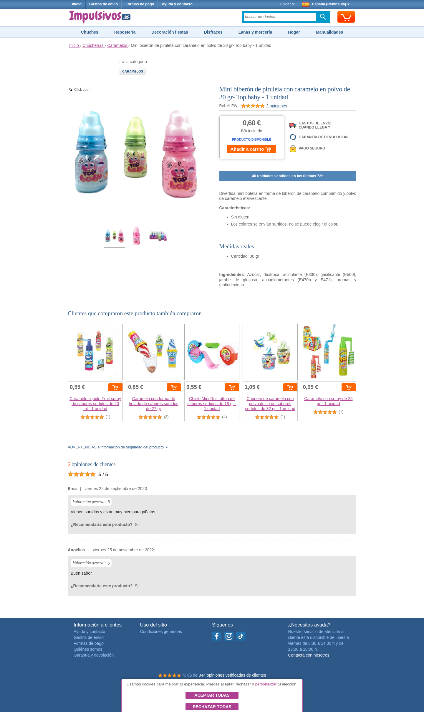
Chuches (89, 32)
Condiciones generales (161, 631)
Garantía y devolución (94, 655)
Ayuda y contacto (177, 4)
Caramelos (132, 71)
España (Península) (326, 4)
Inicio (77, 4)
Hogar (294, 32)
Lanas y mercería (255, 32)
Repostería (124, 32)
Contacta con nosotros (308, 655)
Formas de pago (139, 4)
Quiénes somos (88, 649)
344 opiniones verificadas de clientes (232, 675)
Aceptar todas (211, 695)
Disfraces (213, 32)
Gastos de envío (103, 4)
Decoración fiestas (169, 32)
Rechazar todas (212, 706)
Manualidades (329, 32)
